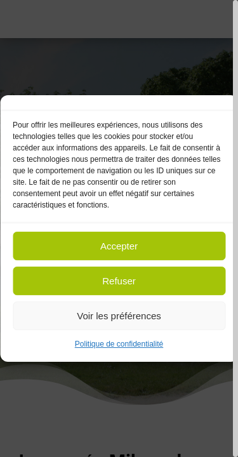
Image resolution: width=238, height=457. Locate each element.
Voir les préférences (119, 315)
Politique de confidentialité (119, 344)
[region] (119, 228)
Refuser (119, 280)
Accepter (119, 246)
